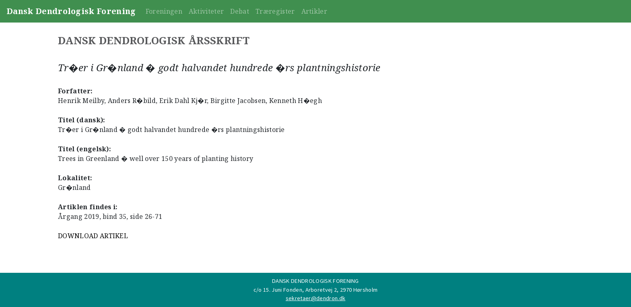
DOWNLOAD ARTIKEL (93, 235)
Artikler (314, 11)
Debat (239, 11)
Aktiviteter (206, 11)
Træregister (275, 11)
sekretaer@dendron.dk (315, 298)
